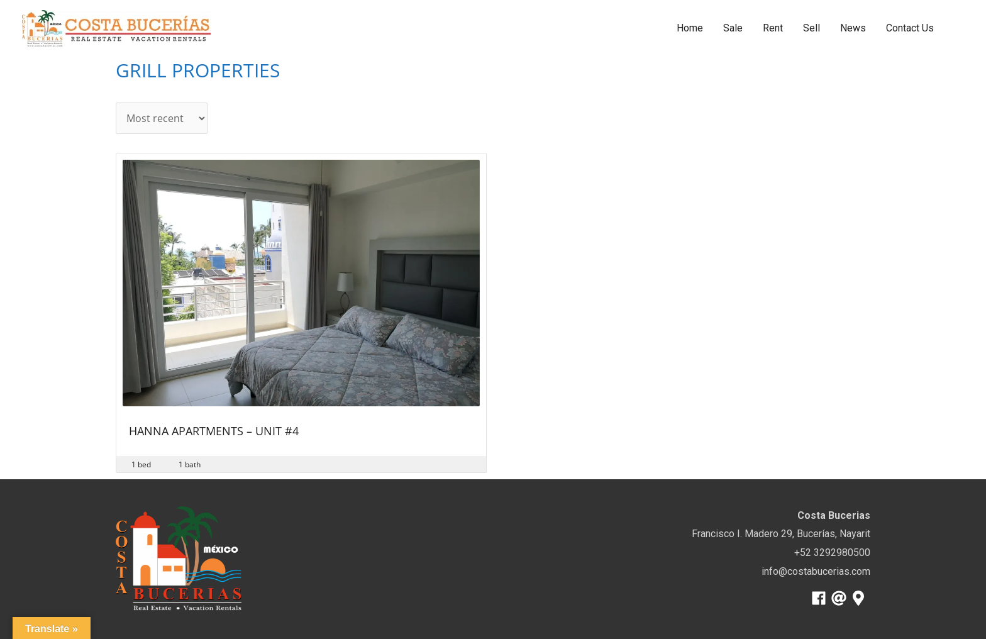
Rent (773, 28)
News (853, 28)
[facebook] (821, 598)
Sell (811, 28)
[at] (841, 598)
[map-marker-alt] (860, 598)
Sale (733, 28)
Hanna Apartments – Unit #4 (214, 431)
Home (690, 28)
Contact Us (910, 28)
